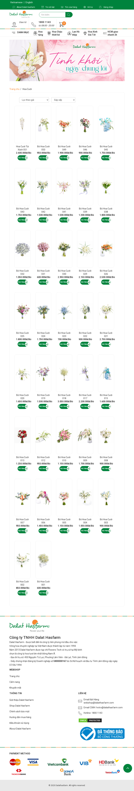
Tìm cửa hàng (69, 7)
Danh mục (24, 32)
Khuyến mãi (15, 687)
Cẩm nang (14, 682)
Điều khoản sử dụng (19, 723)
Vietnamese (16, 2)
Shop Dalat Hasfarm (19, 705)
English (29, 2)
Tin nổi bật (48, 7)
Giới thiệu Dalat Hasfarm (21, 700)
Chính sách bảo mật (19, 711)
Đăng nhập (106, 7)
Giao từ (22, 22)
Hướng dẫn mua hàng (20, 717)
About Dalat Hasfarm (24, 7)
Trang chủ (14, 89)
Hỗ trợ (88, 7)
